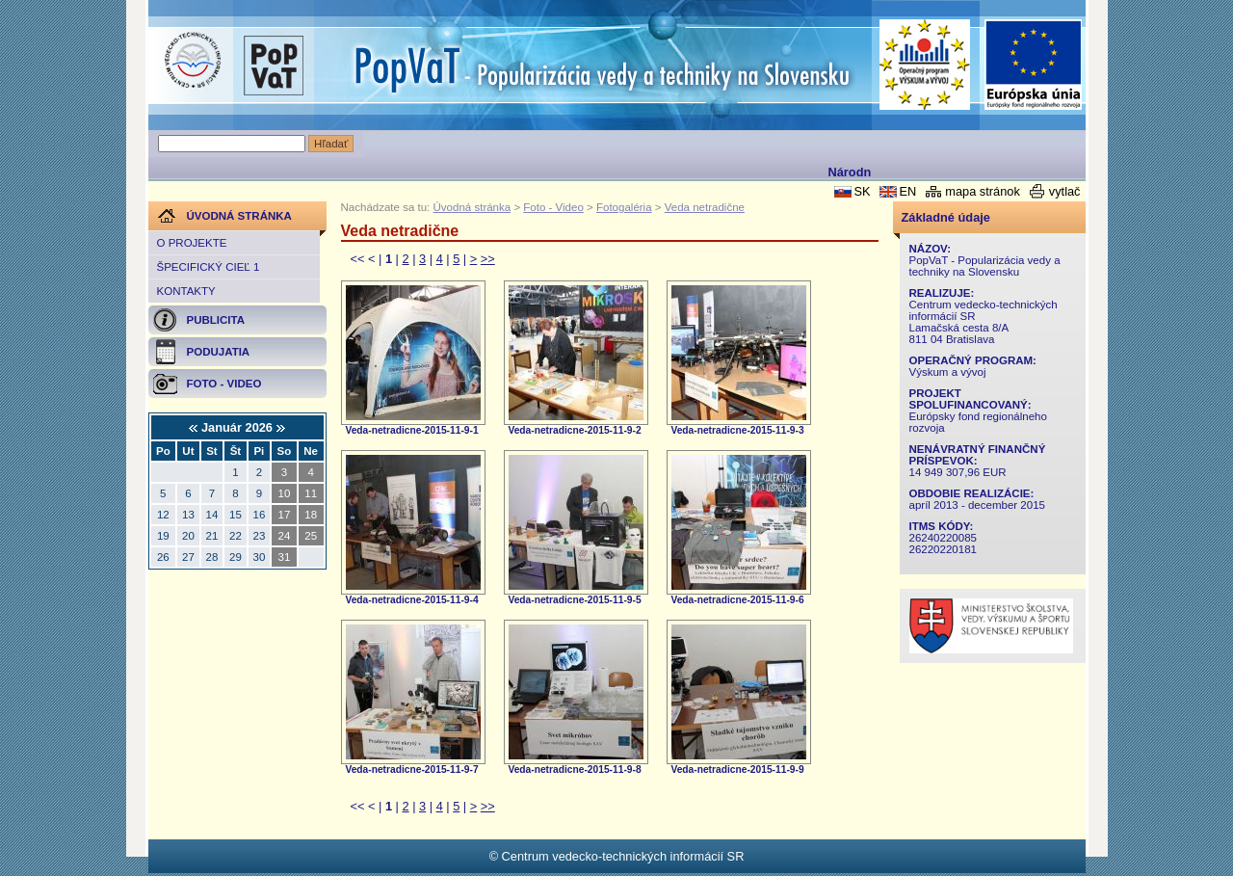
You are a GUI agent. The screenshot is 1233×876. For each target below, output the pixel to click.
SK (861, 191)
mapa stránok (982, 191)
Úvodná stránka (472, 207)
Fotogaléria (624, 207)
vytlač (1065, 191)
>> (488, 259)
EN (907, 191)
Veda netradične (705, 207)
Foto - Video (553, 207)
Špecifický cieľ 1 (208, 267)
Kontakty (186, 291)
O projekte (192, 243)
